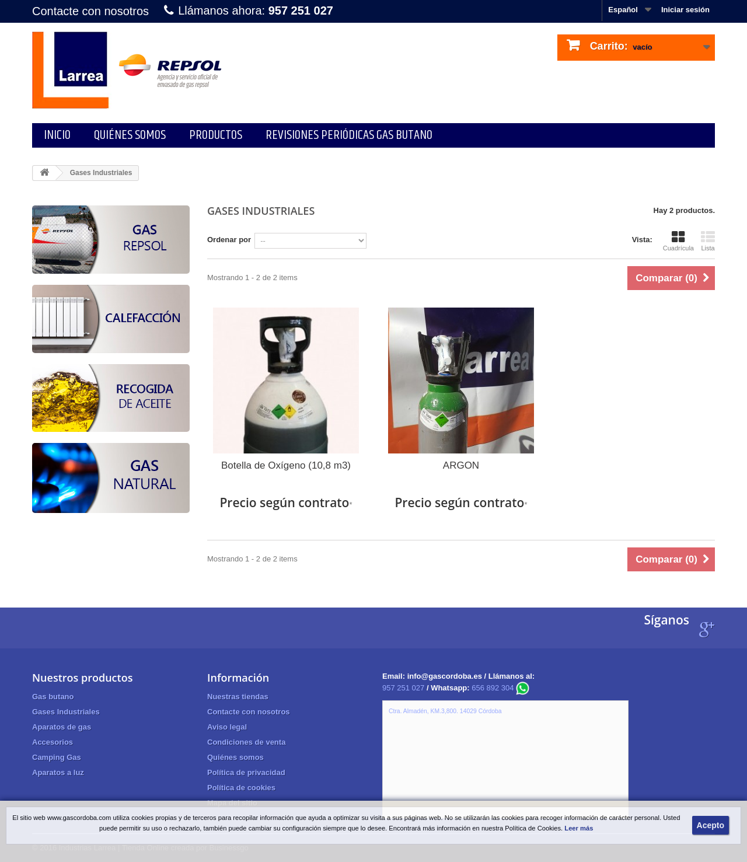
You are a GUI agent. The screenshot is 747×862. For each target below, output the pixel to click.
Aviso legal (227, 727)
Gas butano (53, 696)
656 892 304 (500, 687)
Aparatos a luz (58, 772)
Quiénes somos (130, 135)
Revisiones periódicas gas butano (349, 135)
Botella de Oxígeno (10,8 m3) (286, 465)
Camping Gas (56, 757)
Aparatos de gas (61, 727)
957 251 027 (403, 687)
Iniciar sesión (685, 9)
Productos (215, 135)
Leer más (578, 828)
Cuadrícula (678, 241)
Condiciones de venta (246, 742)
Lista (708, 241)
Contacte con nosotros (90, 11)
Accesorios (52, 742)
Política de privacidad (246, 772)
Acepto (710, 825)
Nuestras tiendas (237, 696)
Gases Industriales (66, 711)
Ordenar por (229, 239)
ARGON (461, 465)
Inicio (57, 135)
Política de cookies (241, 787)
